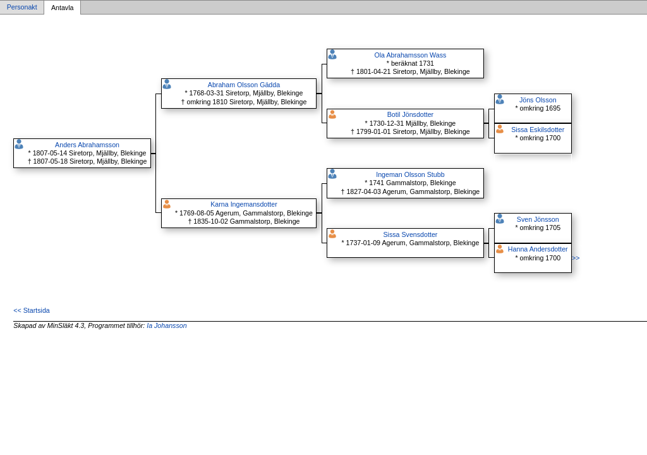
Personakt (22, 7)
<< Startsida (31, 310)
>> (575, 258)
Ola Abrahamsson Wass (410, 55)
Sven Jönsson (538, 219)
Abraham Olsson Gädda (244, 84)
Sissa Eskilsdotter (537, 129)
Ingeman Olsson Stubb (410, 174)
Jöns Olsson (538, 100)
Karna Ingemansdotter (243, 204)
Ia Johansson (166, 325)
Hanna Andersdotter (538, 249)
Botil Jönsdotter (410, 114)
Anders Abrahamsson (87, 145)
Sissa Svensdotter (410, 234)
